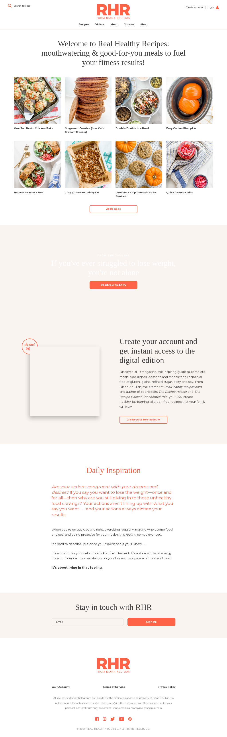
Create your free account (143, 419)
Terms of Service (113, 687)
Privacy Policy (166, 687)
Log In (213, 7)
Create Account (195, 7)
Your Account (61, 687)
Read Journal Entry (113, 285)
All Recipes (113, 209)
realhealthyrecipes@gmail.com (144, 708)
